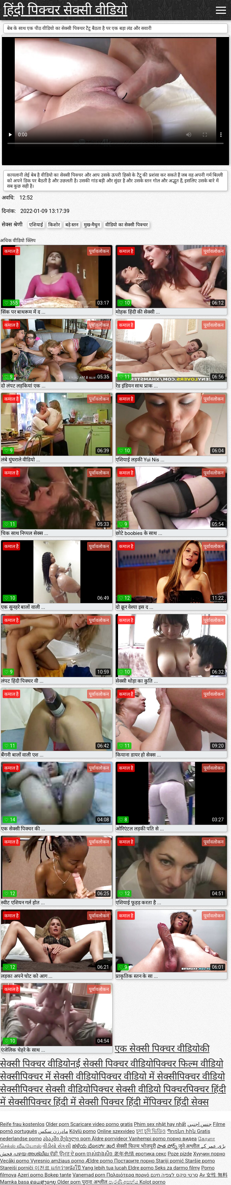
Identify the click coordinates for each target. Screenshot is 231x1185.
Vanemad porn (89, 1175)
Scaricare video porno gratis (101, 1124)
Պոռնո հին (182, 1131)
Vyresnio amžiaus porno (58, 1161)
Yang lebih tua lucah (105, 1168)
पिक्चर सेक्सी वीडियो (55, 1089)
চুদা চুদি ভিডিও (151, 1131)
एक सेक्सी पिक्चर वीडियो (157, 1048)
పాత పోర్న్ (167, 1146)
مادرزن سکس (53, 1131)
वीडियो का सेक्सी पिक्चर (126, 224)
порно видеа (182, 1139)
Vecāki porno (15, 1161)
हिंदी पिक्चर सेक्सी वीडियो (65, 10)
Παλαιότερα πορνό (128, 1175)
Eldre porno (141, 1168)
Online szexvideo (116, 1131)
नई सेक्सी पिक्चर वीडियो (111, 1063)
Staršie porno (200, 1161)
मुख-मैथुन (92, 224)
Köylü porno (82, 1131)
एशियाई (36, 224)
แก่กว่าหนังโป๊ (66, 1168)
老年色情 (124, 1154)
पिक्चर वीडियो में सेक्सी (138, 1076)
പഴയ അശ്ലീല (31, 1154)
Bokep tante (58, 1175)
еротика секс (150, 1154)
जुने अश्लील (189, 1146)
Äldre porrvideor (110, 1139)
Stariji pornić (170, 1161)
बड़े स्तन (71, 224)
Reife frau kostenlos (22, 1124)
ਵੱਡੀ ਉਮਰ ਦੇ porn (68, 1154)
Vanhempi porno (148, 1139)
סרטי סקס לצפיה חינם (174, 1175)
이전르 (43, 1168)
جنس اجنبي (199, 1124)
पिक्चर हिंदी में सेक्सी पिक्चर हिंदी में (88, 1101)
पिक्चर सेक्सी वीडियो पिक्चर (138, 1089)
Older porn (58, 1124)
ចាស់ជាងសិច (100, 1154)
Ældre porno (99, 1161)
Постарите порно (135, 1161)
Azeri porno (31, 1175)
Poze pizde (180, 1154)
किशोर (54, 224)
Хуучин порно (209, 1154)
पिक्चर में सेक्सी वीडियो (59, 1076)
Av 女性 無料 (213, 1175)
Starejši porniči (17, 1168)
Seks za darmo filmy (177, 1168)
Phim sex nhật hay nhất (160, 1124)
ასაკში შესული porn (67, 1139)
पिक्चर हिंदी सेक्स (179, 1101)
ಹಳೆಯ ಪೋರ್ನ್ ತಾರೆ (94, 1146)
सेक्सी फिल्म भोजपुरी (136, 1146)
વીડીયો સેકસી (57, 1146)
